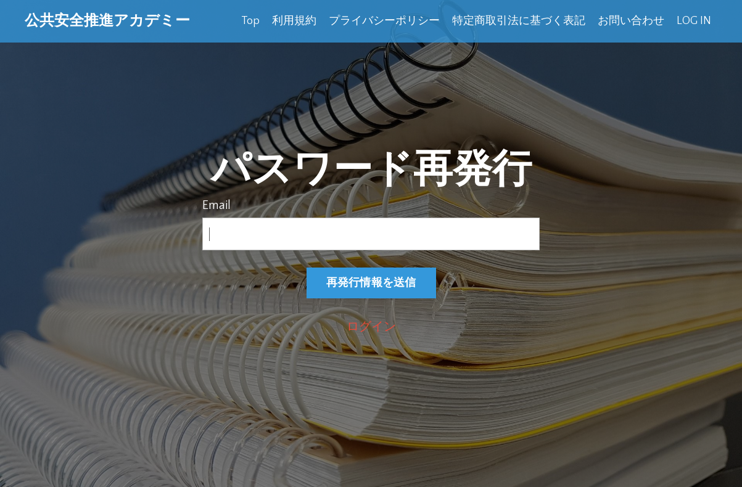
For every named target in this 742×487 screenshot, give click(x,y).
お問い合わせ (631, 21)
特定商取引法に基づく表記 (518, 21)
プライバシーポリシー (384, 21)
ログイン (371, 327)
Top (250, 21)
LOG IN (694, 21)
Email (216, 205)
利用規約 (294, 21)
